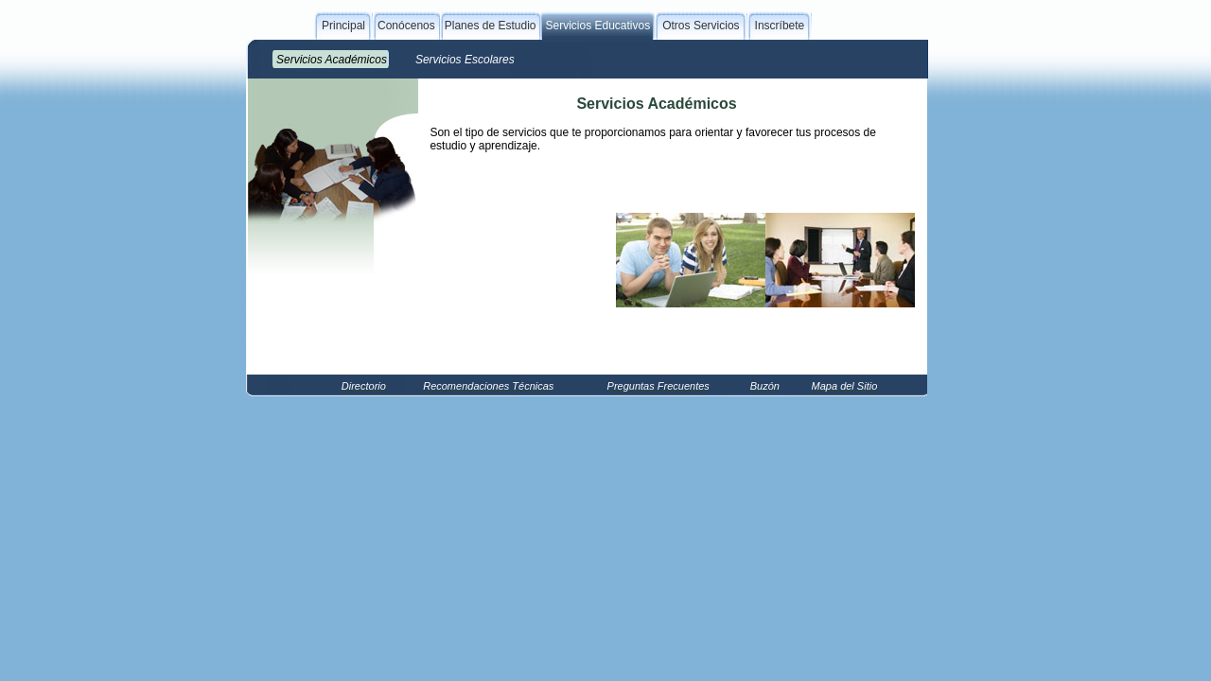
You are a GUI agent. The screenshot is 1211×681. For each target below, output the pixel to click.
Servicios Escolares (465, 59)
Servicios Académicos (331, 59)
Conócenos (406, 25)
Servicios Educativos (597, 25)
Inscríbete (780, 25)
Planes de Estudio (490, 25)
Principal (343, 25)
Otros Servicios (700, 25)
